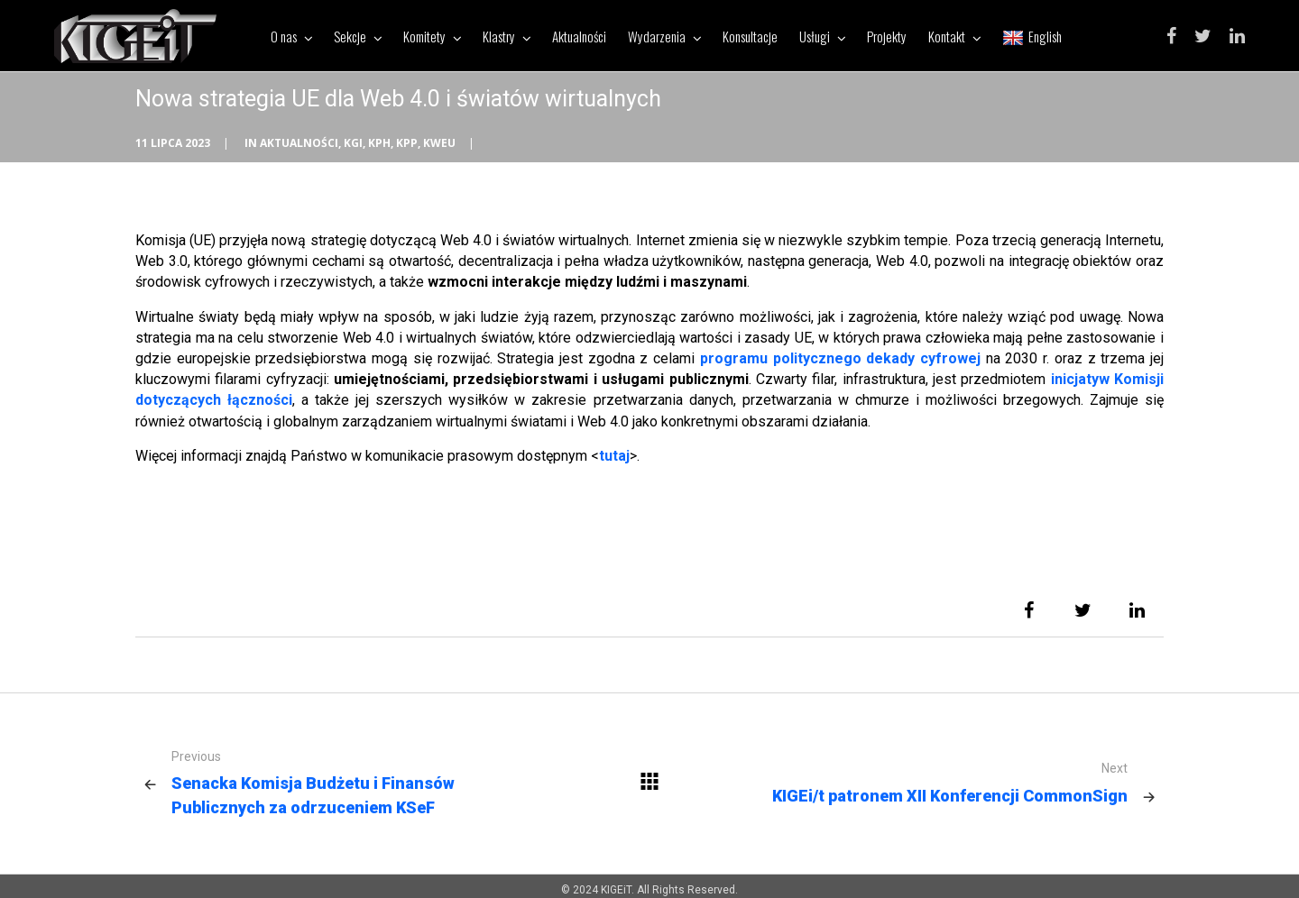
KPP (407, 143)
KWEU (439, 143)
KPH (379, 143)
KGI (353, 143)
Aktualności (299, 143)
